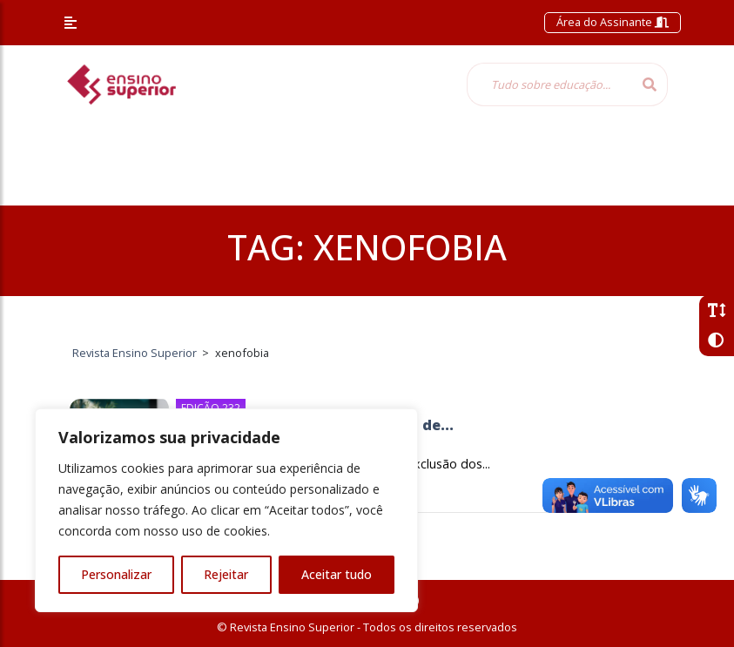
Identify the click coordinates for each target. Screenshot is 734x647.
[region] (226, 510)
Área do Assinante (612, 22)
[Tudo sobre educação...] (549, 84)
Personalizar (116, 574)
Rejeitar (226, 574)
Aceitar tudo (336, 574)
